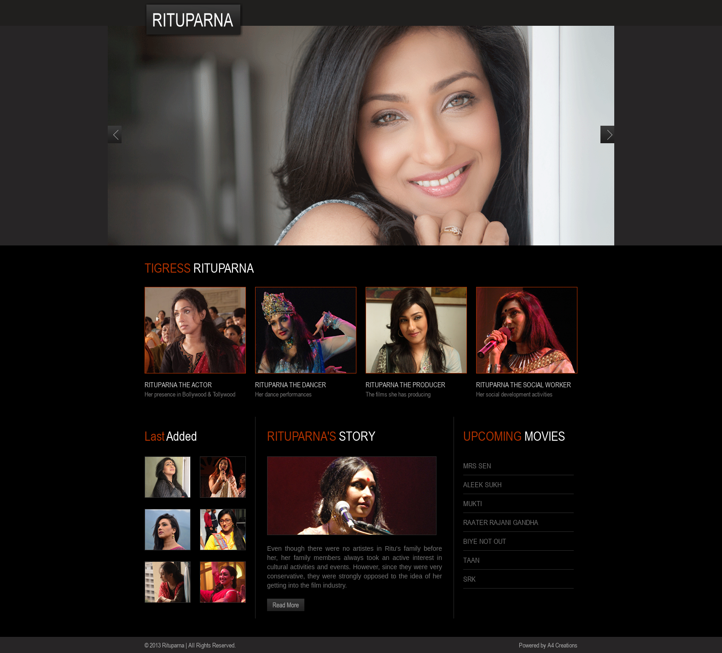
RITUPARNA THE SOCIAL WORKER (523, 384)
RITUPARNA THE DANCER (290, 384)
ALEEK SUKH (482, 484)
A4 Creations (562, 645)
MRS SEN (477, 465)
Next (607, 143)
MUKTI (472, 503)
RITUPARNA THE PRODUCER (405, 384)
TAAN (471, 560)
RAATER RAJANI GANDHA (500, 522)
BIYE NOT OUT (484, 541)
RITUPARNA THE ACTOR (178, 384)
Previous (115, 143)
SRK (469, 578)
